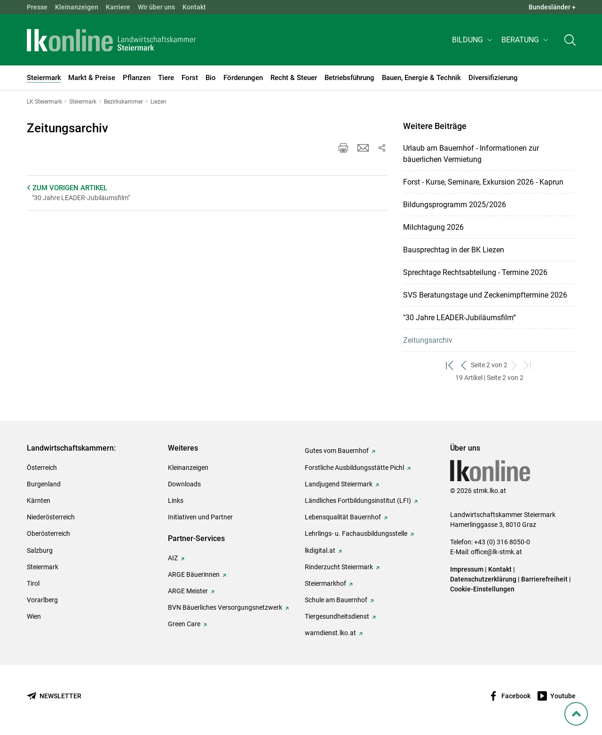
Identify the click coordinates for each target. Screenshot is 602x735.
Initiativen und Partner (200, 517)
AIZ (173, 558)
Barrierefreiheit (544, 579)
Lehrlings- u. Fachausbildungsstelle (356, 533)
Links (175, 500)
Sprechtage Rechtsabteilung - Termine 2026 (475, 272)
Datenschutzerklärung (483, 579)
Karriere (118, 7)
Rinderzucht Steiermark (339, 567)
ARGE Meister (188, 591)
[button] (473, 40)
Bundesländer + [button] (552, 7)
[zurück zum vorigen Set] (464, 365)
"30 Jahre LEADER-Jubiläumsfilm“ (459, 317)
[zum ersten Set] (450, 365)
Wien (34, 616)
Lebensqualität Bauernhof (343, 517)
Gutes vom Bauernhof (337, 450)
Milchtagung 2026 (433, 227)
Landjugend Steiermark (338, 484)
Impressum (466, 569)
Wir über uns (156, 7)
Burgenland (44, 484)
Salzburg (40, 550)
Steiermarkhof (325, 583)
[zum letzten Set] (528, 365)
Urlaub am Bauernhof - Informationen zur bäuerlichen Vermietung (471, 154)
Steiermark (42, 567)
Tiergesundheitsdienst (337, 616)
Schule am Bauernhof (336, 600)
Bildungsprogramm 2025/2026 (454, 204)
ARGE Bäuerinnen (194, 574)
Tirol (33, 583)
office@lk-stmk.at (496, 552)
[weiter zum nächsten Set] (514, 365)
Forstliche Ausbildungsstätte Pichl (354, 467)
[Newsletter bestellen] (54, 696)
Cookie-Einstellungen (482, 589)
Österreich (42, 467)
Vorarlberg (42, 600)
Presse (37, 7)
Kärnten (38, 500)
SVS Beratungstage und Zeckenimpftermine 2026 (485, 295)
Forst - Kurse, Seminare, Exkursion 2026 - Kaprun (483, 182)
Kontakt (194, 7)
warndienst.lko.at (330, 633)
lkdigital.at (320, 550)
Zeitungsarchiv (427, 340)
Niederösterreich (51, 517)
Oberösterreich (48, 533)
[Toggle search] (570, 41)
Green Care (184, 624)
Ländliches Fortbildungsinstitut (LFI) (358, 500)
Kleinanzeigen (76, 7)
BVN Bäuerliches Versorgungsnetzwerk (225, 607)
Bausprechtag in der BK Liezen (453, 249)
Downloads (184, 484)
